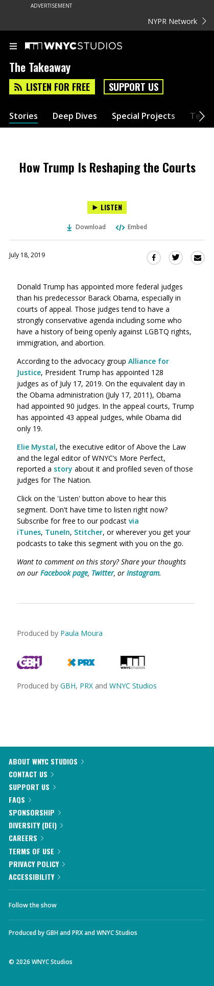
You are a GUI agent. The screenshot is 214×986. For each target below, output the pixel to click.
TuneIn (57, 532)
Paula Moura (81, 633)
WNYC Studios (133, 686)
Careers (26, 837)
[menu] (13, 47)
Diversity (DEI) (36, 825)
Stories (23, 116)
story (63, 469)
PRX (86, 686)
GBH (68, 686)
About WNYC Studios (46, 761)
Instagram (143, 573)
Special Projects (143, 116)
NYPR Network (177, 21)
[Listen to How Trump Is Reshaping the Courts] (107, 207)
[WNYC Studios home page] (86, 46)
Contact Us (31, 774)
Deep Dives (75, 116)
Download (86, 227)
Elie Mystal (36, 447)
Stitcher (88, 532)
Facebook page (64, 573)
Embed (130, 227)
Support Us (133, 86)
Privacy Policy (37, 863)
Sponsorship (35, 812)
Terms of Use (34, 851)
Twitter (102, 573)
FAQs (20, 799)
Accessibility (34, 876)
